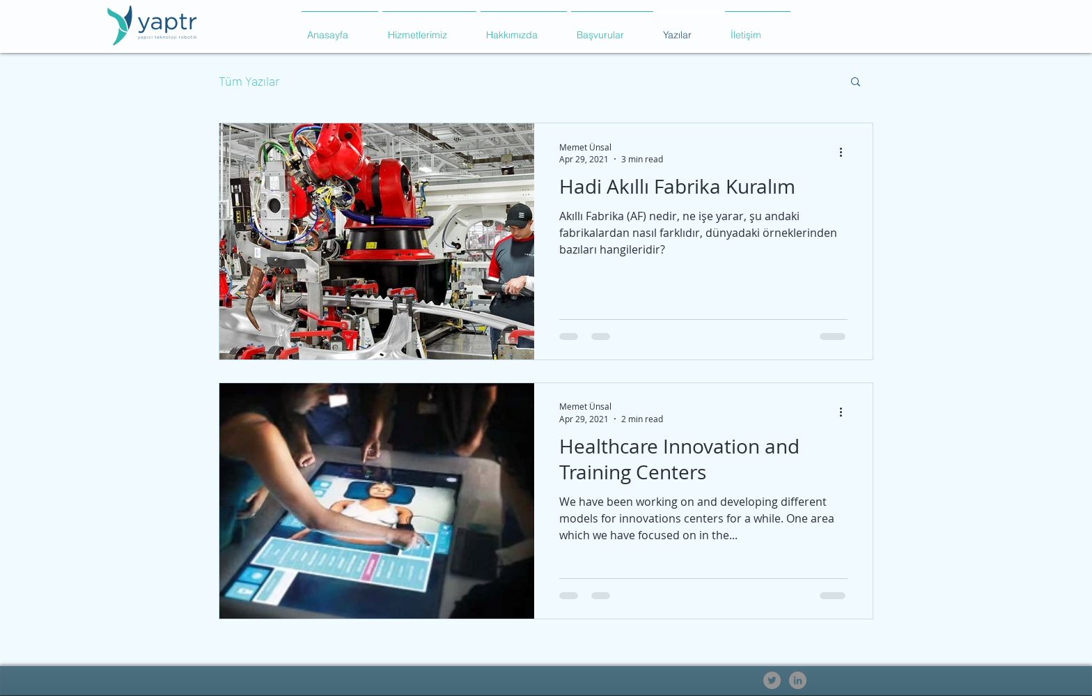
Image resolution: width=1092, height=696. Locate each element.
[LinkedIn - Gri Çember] (797, 680)
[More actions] (845, 152)
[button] (429, 28)
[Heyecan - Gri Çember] (772, 680)
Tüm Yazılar (249, 80)
